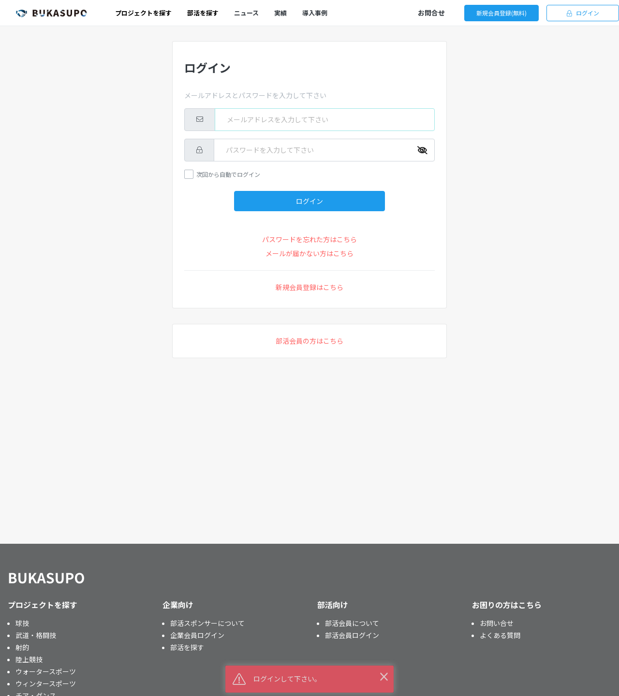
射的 (22, 647)
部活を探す (187, 647)
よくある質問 (500, 635)
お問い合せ (497, 623)
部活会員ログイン (352, 635)
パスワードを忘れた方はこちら (309, 239)
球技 (22, 623)
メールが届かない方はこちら (309, 253)
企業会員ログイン (197, 635)
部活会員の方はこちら (309, 341)
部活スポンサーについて (207, 623)
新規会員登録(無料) (501, 13)
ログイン (583, 13)
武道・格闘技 (35, 635)
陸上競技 (29, 659)
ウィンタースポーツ (45, 683)
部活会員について (352, 623)
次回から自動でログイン (228, 174)
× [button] (384, 675)
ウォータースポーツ (45, 671)
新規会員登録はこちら (309, 287)
